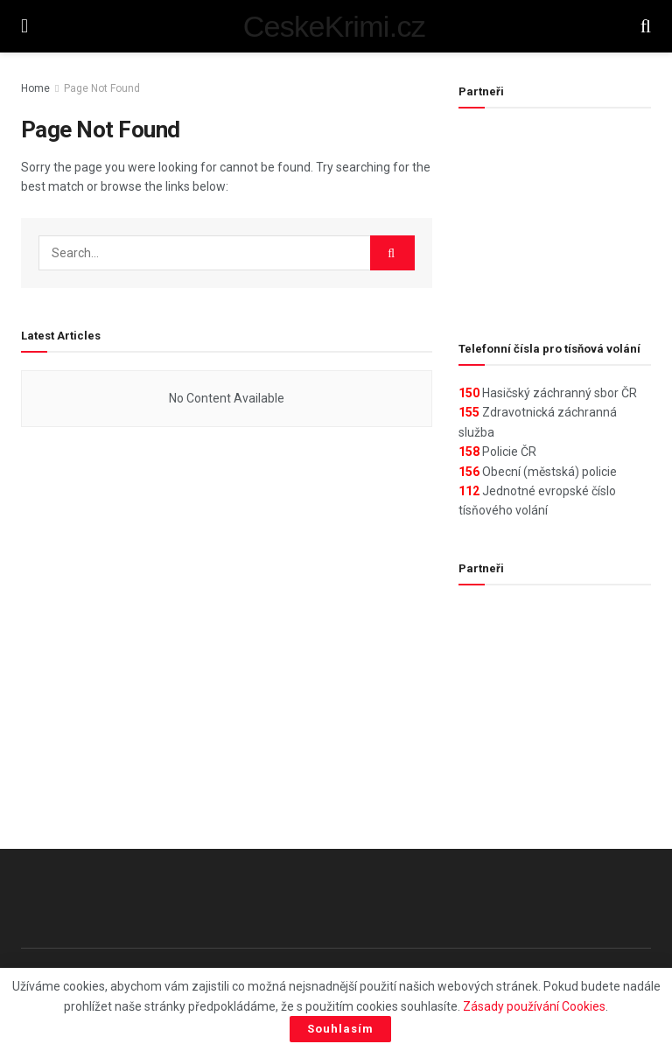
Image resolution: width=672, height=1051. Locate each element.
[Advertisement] (554, 213)
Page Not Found (102, 88)
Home (35, 88)
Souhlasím (340, 1028)
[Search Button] (645, 26)
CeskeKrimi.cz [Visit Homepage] (334, 26)
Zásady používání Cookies (534, 1006)
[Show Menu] (24, 26)
